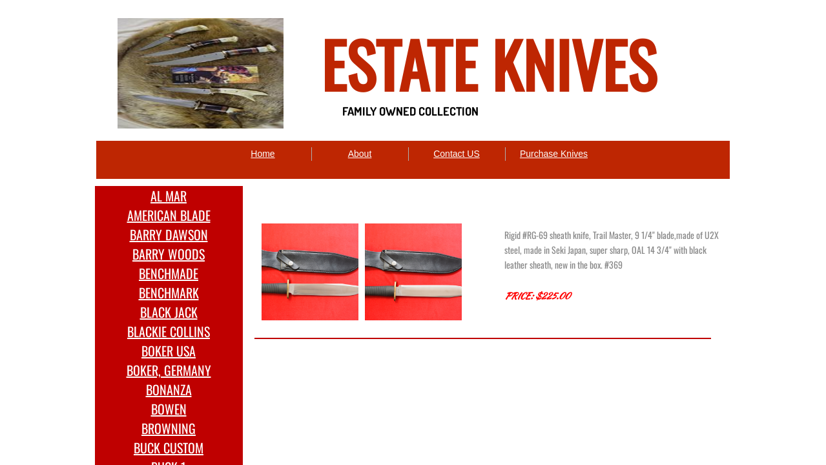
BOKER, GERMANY (169, 370)
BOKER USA (168, 350)
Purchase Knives (554, 154)
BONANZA (169, 389)
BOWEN (169, 408)
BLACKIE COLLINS (168, 331)
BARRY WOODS (168, 254)
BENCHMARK (169, 292)
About (360, 154)
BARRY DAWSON (169, 234)
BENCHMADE (168, 273)
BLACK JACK (169, 312)
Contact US (456, 154)
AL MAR (168, 195)
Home (262, 154)
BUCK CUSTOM (168, 447)
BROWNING (168, 428)
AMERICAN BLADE (169, 215)
